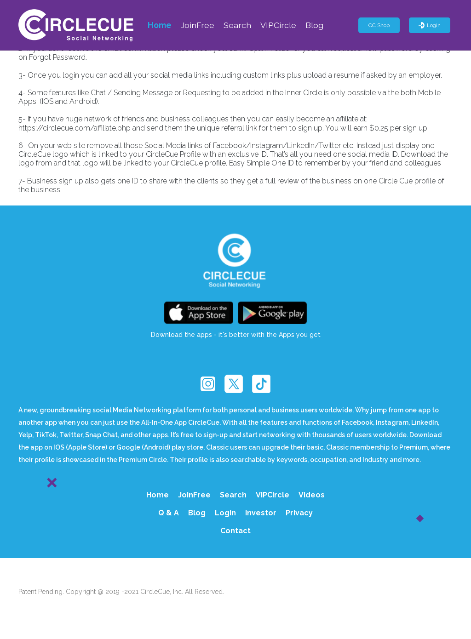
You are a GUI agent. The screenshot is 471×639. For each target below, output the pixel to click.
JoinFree (198, 25)
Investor (260, 512)
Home (160, 25)
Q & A (168, 512)
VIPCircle (279, 25)
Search (238, 25)
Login (225, 512)
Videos (312, 495)
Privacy (299, 512)
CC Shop (379, 25)
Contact (235, 530)
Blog (315, 25)
